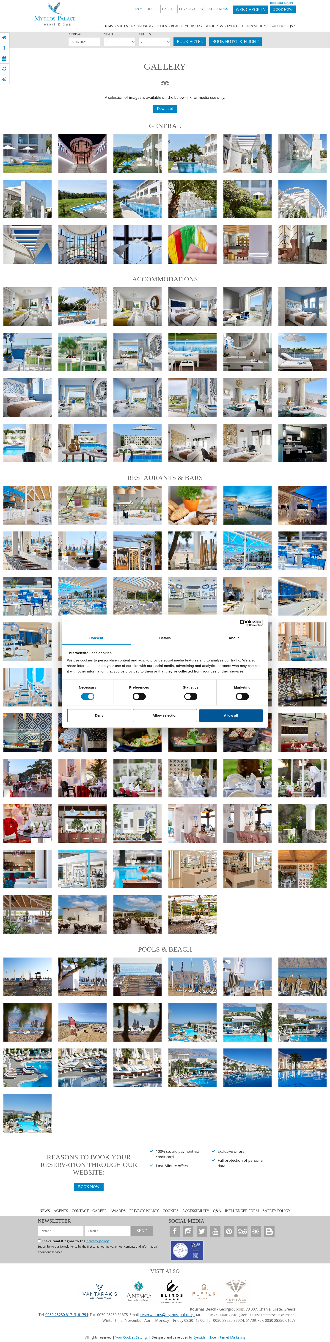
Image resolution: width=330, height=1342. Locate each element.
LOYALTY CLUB (186, 9)
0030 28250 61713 (60, 1314)
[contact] (4, 79)
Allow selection (164, 716)
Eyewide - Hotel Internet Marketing (219, 1337)
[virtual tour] (4, 69)
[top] (4, 48)
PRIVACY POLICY (144, 1211)
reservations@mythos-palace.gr (167, 1314)
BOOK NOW (280, 9)
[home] (4, 38)
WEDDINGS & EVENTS (222, 26)
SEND (142, 1231)
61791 (82, 1314)
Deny (99, 716)
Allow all (231, 716)
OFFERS (147, 9)
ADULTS (144, 34)
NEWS (45, 1211)
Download (165, 109)
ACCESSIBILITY (195, 1211)
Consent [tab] (96, 638)
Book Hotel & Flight (276, 2)
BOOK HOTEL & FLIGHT (235, 41)
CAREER (99, 1211)
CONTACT (81, 1211)
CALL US (163, 9)
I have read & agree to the (75, 1241)
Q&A (292, 26)
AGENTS (61, 1211)
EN (132, 9)
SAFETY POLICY (277, 1211)
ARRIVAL (75, 34)
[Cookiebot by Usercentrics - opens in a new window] (243, 622)
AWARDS (118, 1211)
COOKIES (171, 1211)
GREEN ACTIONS (254, 26)
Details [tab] (165, 638)
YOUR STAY (194, 26)
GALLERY (278, 26)
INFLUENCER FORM (242, 1211)
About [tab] (234, 638)
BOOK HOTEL (190, 41)
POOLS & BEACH (169, 26)
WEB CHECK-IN (245, 9)
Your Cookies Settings (131, 1337)
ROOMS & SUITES (115, 26)
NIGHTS (109, 34)
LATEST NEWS (212, 9)
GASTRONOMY (142, 26)
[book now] (4, 58)
